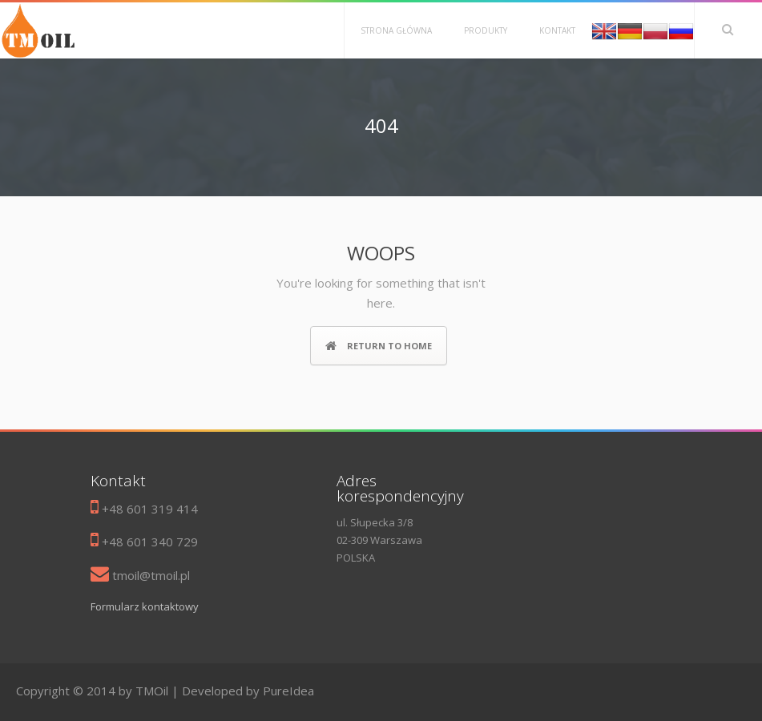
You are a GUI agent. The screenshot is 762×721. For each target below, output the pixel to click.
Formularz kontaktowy (145, 606)
